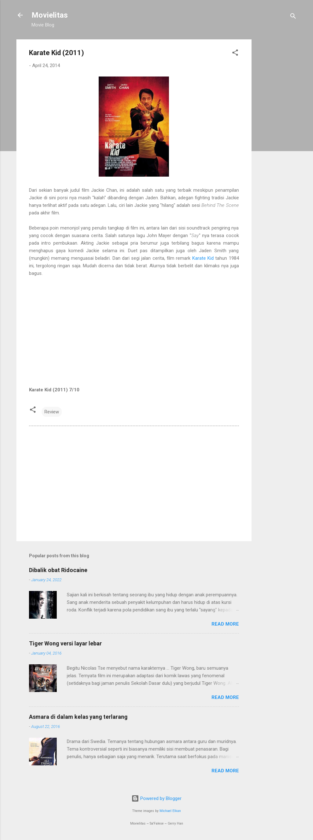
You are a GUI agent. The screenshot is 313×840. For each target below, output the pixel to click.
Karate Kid (203, 258)
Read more (225, 624)
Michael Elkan (170, 811)
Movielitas (50, 15)
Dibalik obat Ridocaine (58, 570)
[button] (235, 54)
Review (51, 412)
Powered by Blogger (156, 798)
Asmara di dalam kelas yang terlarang (78, 716)
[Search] (293, 17)
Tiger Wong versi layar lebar (65, 643)
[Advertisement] (277, 133)
